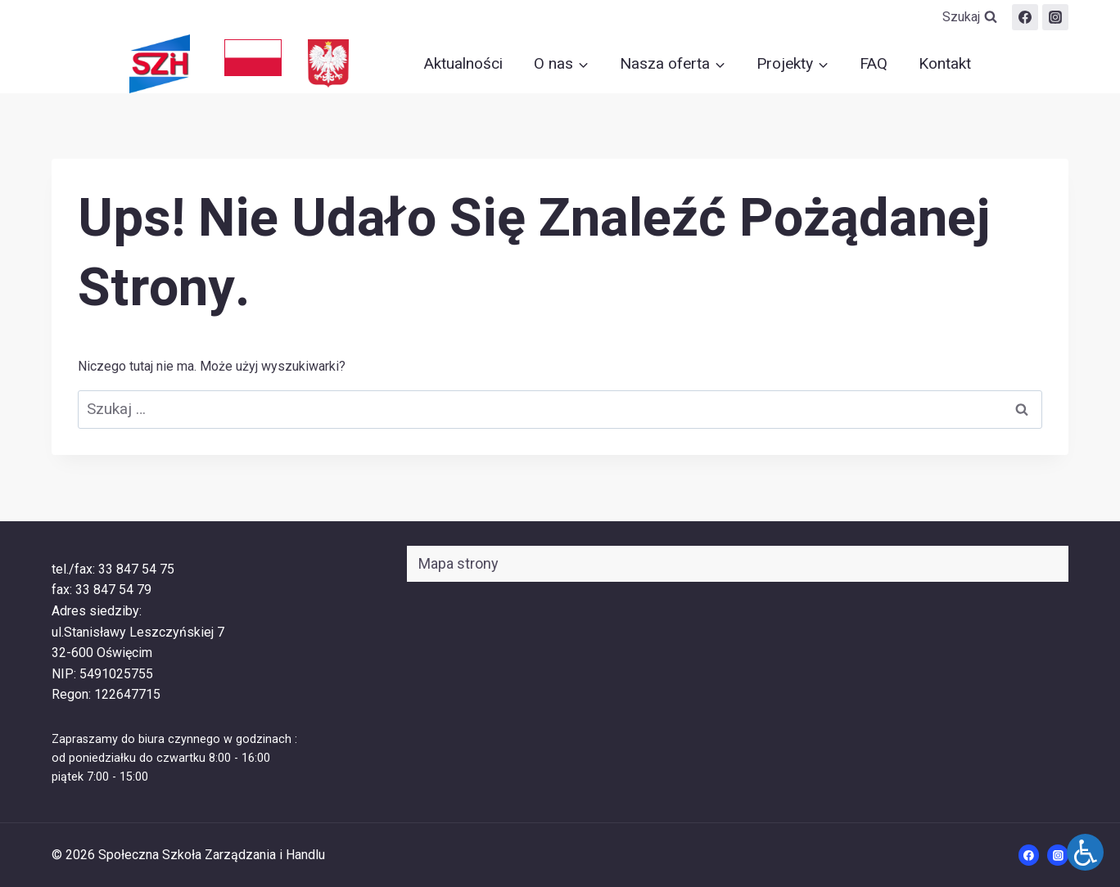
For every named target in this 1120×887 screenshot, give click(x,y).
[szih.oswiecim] (1055, 17)
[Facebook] (1025, 17)
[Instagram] (1057, 855)
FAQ (873, 63)
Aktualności (463, 63)
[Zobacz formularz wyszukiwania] (970, 17)
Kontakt (945, 63)
